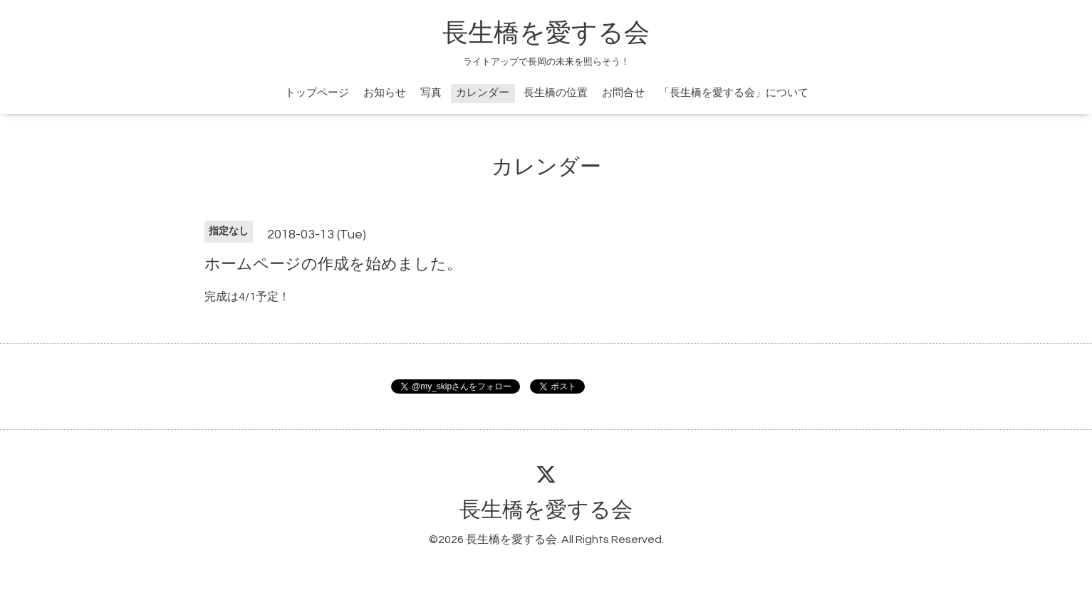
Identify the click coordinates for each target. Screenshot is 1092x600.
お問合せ (623, 93)
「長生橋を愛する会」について (733, 93)
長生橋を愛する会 (546, 33)
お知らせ (384, 93)
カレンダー (482, 93)
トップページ (317, 93)
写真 (431, 93)
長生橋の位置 (556, 93)
